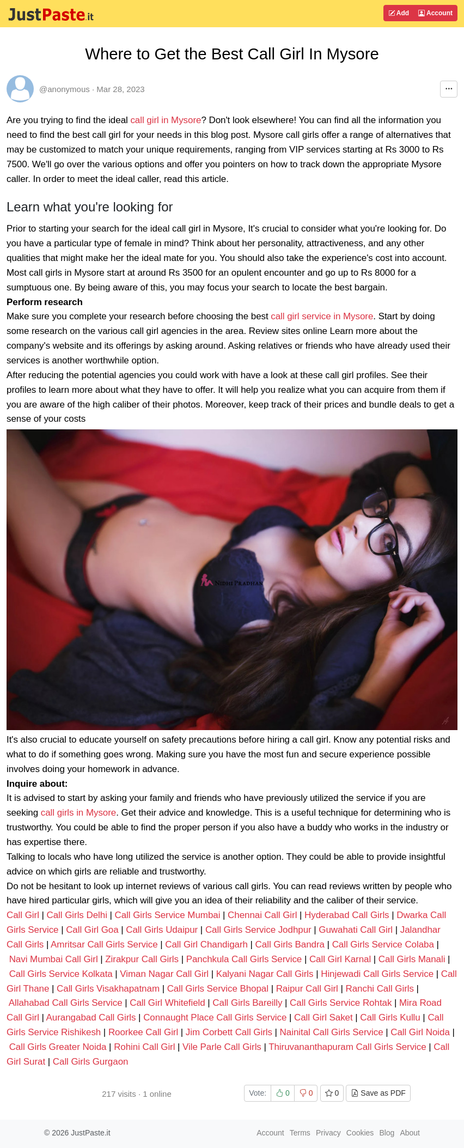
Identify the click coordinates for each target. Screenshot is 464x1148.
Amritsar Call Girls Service (105, 944)
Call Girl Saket (323, 1017)
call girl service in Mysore (322, 316)
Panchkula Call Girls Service (245, 959)
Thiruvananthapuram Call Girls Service (348, 1047)
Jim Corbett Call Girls (229, 1032)
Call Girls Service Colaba (383, 944)
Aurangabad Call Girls (91, 1017)
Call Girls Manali (411, 959)
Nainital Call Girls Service (333, 1032)
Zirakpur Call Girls (142, 959)
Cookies (360, 1132)
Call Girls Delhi (77, 915)
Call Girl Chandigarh (206, 944)
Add (398, 13)
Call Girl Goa (92, 930)
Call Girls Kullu (390, 1017)
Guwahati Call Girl (356, 930)
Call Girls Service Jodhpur (258, 930)
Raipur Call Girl (307, 988)
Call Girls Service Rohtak (341, 1003)
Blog (386, 1132)
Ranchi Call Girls (380, 988)
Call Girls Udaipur (162, 930)
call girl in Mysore (165, 120)
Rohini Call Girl (144, 1047)
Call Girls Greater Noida (58, 1047)
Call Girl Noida (420, 1032)
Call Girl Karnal (340, 959)
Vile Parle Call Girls (221, 1047)
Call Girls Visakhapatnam (108, 988)
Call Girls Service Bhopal (217, 988)
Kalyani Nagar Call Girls (265, 974)
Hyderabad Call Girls (346, 915)
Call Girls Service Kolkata (61, 974)
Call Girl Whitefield (167, 1003)
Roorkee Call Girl (143, 1032)
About (410, 1132)
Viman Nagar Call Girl (164, 974)
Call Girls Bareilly (247, 1003)
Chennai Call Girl (262, 915)
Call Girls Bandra (290, 944)
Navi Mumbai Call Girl (53, 959)
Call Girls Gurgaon (91, 1061)
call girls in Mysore (78, 812)
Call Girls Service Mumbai (168, 915)
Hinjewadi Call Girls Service (378, 974)
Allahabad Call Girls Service (67, 1003)
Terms (300, 1132)
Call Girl (24, 915)
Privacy (328, 1132)
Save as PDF (378, 1093)
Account (435, 13)
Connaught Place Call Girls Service (216, 1017)
